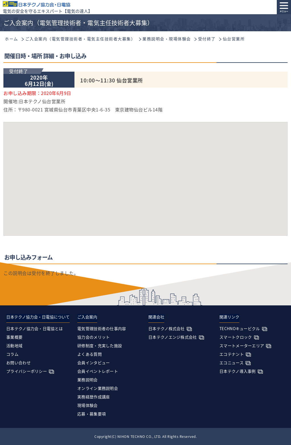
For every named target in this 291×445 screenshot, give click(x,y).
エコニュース (231, 362)
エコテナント (231, 354)
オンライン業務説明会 (97, 388)
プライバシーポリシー (26, 371)
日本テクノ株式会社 (166, 328)
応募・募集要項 (91, 414)
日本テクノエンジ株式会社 (172, 337)
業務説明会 (87, 379)
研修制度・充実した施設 (99, 345)
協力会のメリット (93, 337)
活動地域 (14, 345)
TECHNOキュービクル (239, 328)
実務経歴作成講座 (93, 397)
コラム (12, 354)
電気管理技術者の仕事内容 (101, 328)
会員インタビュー (93, 362)
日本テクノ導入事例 (237, 371)
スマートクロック (235, 337)
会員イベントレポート (97, 371)
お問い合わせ (18, 362)
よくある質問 (89, 354)
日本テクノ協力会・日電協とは (34, 328)
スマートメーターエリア (241, 345)
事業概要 (14, 337)
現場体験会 (87, 405)
